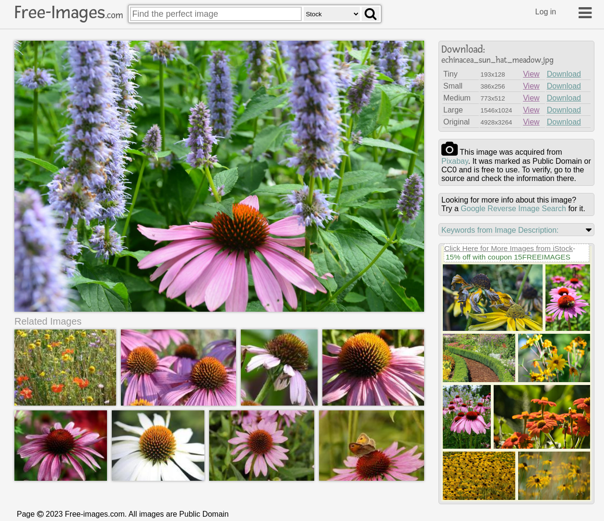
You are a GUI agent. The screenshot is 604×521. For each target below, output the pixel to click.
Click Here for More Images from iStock (508, 248)
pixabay (454, 161)
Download (564, 74)
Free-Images (68, 12)
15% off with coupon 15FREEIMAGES (508, 257)
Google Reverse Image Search (513, 208)
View (531, 74)
